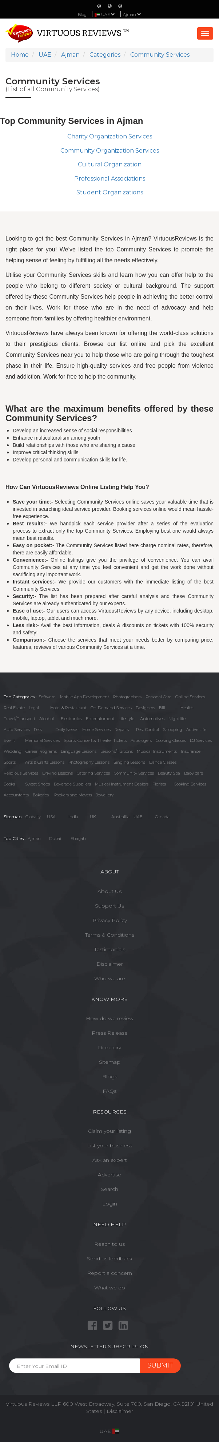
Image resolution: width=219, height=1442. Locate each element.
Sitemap (109, 1062)
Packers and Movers (73, 794)
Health (187, 707)
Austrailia (120, 816)
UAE (138, 816)
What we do (109, 1287)
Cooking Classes (171, 740)
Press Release (110, 1033)
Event (9, 740)
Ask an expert (109, 1160)
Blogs (109, 1076)
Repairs (122, 729)
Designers (145, 707)
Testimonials (109, 949)
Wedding (12, 751)
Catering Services (93, 773)
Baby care (193, 773)
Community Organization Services (109, 150)
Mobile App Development (84, 696)
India (73, 816)
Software (47, 696)
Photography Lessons (89, 762)
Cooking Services (190, 784)
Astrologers (141, 740)
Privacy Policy (109, 920)
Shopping (172, 729)
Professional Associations (109, 178)
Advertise (109, 1174)
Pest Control (147, 729)
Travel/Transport (19, 718)
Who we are (109, 978)
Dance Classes (162, 762)
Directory (109, 1047)
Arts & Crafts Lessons (44, 762)
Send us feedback (109, 1258)
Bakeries (41, 794)
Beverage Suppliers (72, 784)
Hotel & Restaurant (68, 707)
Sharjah (78, 838)
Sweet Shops (37, 784)
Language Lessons (78, 751)
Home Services (96, 729)
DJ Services (201, 740)
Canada (162, 816)
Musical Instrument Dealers (121, 784)
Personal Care (158, 696)
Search (109, 1189)
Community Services (134, 773)
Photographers (127, 696)
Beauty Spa (169, 773)
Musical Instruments (157, 751)
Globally (33, 816)
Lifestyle (126, 718)
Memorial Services (42, 740)
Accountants (16, 794)
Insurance (190, 751)
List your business (109, 1145)
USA (51, 816)
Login (109, 1203)
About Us (109, 891)
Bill (162, 707)
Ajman (132, 14)
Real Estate (14, 707)
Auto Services (17, 729)
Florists (159, 784)
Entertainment (100, 718)
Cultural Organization (110, 164)
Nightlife (177, 718)
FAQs (109, 1091)
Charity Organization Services (109, 136)
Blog (82, 14)
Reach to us (109, 1244)
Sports (10, 762)
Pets (38, 729)
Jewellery (105, 794)
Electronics (71, 718)
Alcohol (46, 718)
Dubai (55, 838)
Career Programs (41, 751)
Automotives (152, 718)
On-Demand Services (111, 707)
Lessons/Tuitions (116, 751)
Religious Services (21, 773)
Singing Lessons (129, 762)
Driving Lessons (57, 773)
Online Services (190, 696)
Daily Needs (66, 729)
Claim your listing (109, 1131)
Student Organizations (109, 192)
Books (9, 784)
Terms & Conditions (109, 935)
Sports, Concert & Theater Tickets (95, 740)
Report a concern (109, 1273)
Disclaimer (109, 964)
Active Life (196, 729)
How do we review (110, 1018)
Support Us (109, 905)
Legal (34, 707)
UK (93, 816)
